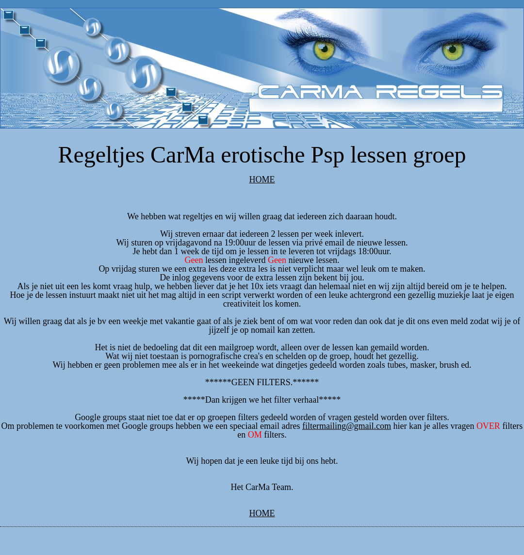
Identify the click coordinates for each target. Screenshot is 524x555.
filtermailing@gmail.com (346, 426)
